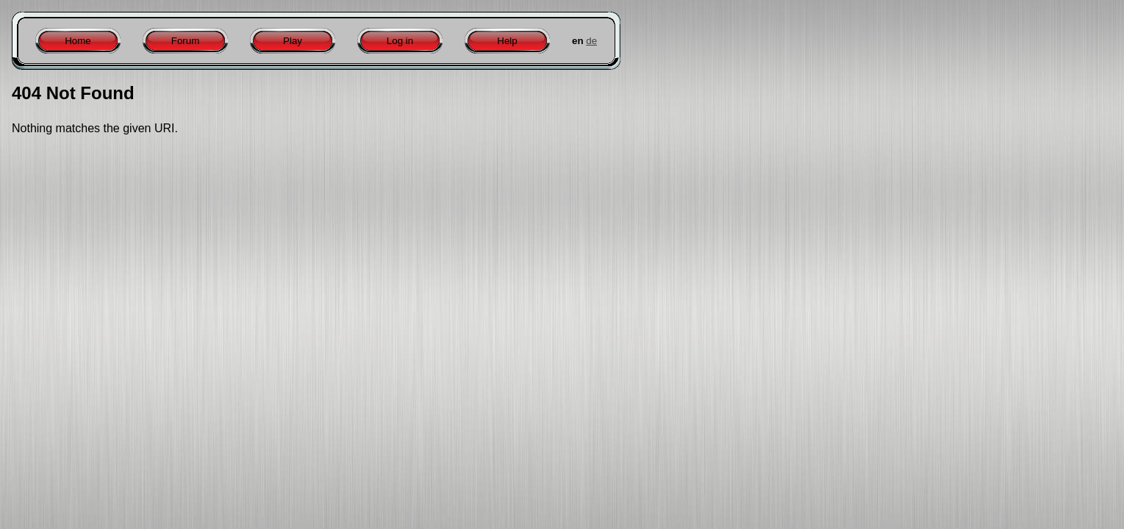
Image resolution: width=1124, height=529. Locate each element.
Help (507, 40)
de (591, 40)
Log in (400, 40)
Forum (185, 40)
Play (292, 40)
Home (78, 40)
